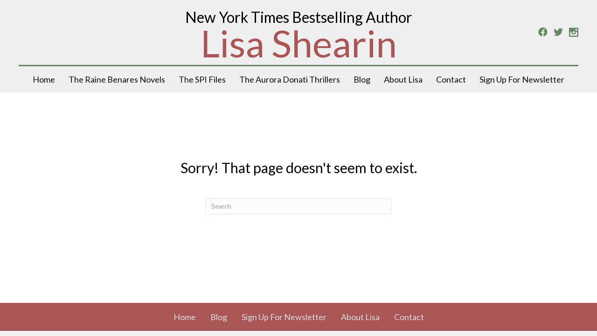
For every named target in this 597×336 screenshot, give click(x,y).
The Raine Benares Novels (117, 79)
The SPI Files (202, 79)
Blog (362, 79)
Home (44, 79)
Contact (451, 79)
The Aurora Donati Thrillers (289, 79)
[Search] (298, 206)
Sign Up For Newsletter (521, 79)
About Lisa (403, 79)
